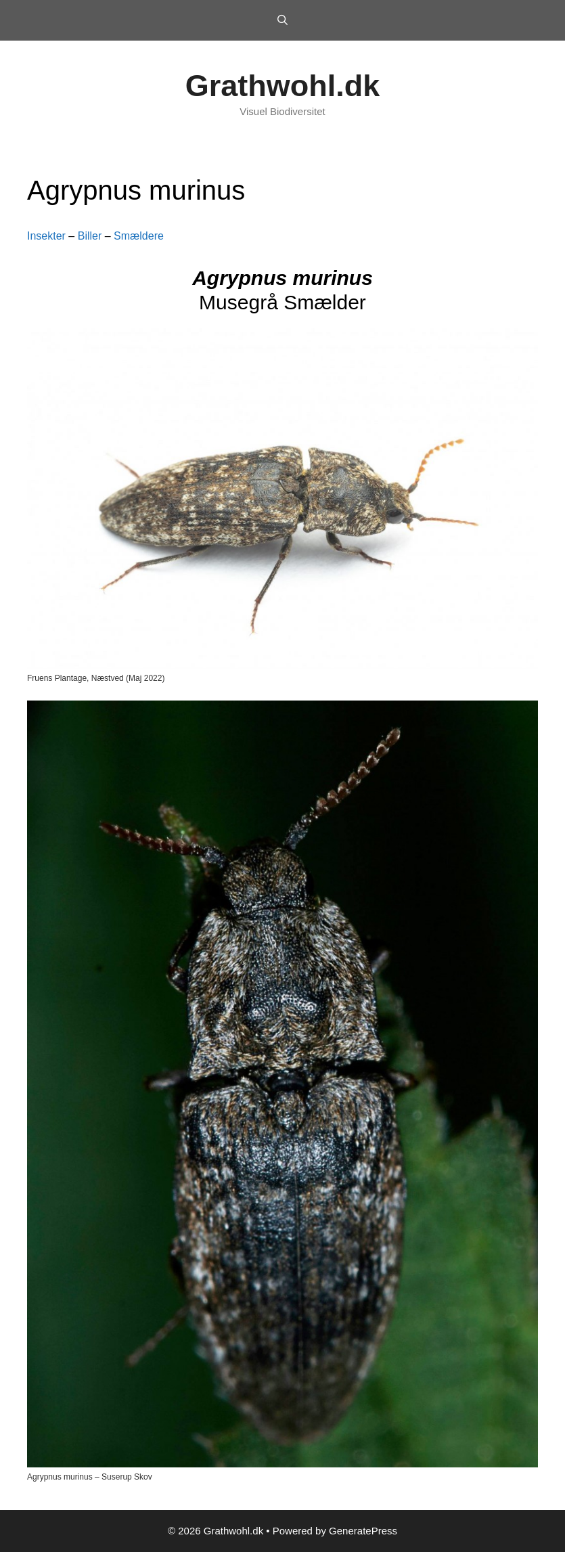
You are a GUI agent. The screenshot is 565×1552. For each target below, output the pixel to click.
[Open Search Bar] (282, 20)
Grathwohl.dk (282, 85)
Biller (90, 236)
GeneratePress (363, 1530)
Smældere (139, 236)
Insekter (46, 236)
